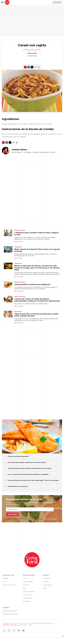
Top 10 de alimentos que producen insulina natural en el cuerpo (29, 468)
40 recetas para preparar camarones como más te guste (27, 462)
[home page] (7, 2)
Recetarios (18, 311)
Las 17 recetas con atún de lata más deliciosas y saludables (28, 474)
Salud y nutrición (19, 230)
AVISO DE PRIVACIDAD (49, 519)
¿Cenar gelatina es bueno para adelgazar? (32, 284)
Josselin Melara (32, 56)
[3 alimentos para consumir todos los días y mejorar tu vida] (8, 233)
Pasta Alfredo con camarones (18, 486)
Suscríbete (57, 2)
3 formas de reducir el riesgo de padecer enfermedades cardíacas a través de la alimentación (37, 300)
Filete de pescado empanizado (18, 456)
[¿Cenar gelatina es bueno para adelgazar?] (8, 284)
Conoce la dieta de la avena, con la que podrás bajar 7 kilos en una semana (33, 480)
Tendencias (18, 247)
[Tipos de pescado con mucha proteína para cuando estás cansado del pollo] (8, 314)
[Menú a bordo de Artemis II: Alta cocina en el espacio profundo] (8, 249)
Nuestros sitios (29, 575)
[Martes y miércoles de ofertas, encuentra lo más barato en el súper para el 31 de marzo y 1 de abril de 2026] (8, 266)
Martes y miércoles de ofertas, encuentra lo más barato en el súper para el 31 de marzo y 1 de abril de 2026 (36, 268)
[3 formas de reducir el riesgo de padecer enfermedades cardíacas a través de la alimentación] (8, 299)
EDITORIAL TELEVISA (10, 625)
